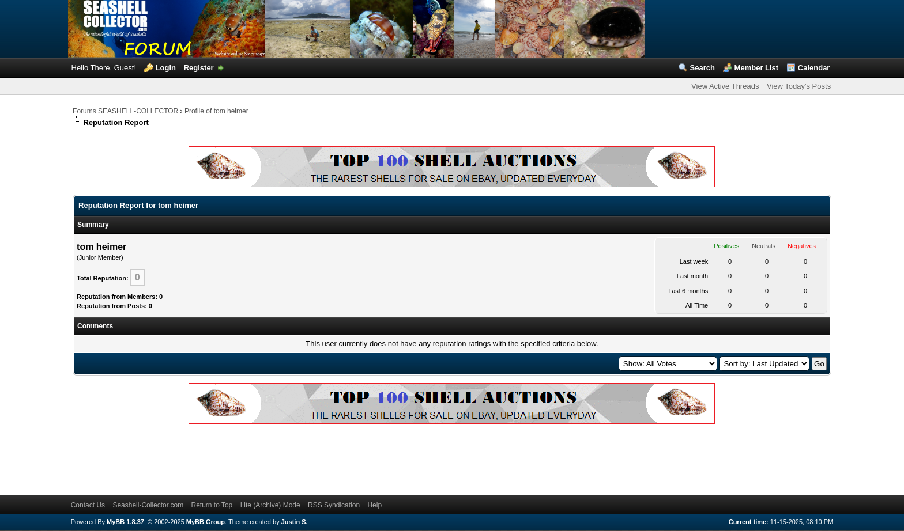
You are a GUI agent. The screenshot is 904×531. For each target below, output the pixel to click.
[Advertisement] (282, 457)
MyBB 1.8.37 (125, 521)
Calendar (814, 67)
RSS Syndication (334, 505)
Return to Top (211, 505)
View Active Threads (725, 86)
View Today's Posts (799, 86)
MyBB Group (205, 521)
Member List (756, 67)
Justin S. (294, 521)
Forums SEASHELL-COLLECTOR (125, 111)
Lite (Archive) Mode (270, 505)
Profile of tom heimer (216, 111)
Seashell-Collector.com (147, 505)
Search (702, 67)
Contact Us (88, 505)
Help (374, 505)
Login (166, 67)
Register (199, 67)
